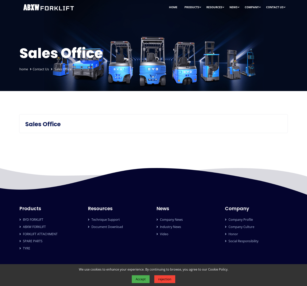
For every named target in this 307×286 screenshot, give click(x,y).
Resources (214, 7)
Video (164, 234)
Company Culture (241, 227)
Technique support (105, 219)
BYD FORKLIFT (33, 219)
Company (252, 7)
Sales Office (62, 69)
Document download (107, 227)
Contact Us (275, 7)
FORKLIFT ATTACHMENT (40, 234)
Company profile (240, 219)
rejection (164, 279)
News (233, 7)
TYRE (26, 248)
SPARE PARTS (32, 241)
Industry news (170, 227)
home (23, 69)
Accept (141, 279)
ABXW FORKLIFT (34, 227)
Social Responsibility (243, 241)
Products (191, 7)
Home (173, 7)
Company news (171, 219)
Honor (233, 234)
